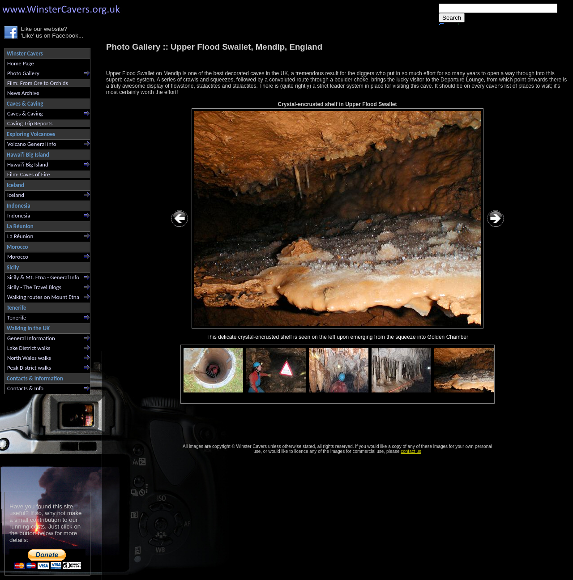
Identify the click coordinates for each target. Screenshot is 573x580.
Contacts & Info (25, 388)
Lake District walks (28, 348)
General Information (31, 338)
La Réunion (20, 236)
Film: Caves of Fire (28, 174)
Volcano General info (31, 144)
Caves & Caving (25, 113)
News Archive (23, 93)
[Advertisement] (44, 441)
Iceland (15, 195)
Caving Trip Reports (29, 123)
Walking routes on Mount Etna (43, 297)
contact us (411, 451)
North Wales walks (29, 357)
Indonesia (18, 215)
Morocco (17, 256)
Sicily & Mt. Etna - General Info (43, 277)
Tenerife (16, 317)
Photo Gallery (23, 73)
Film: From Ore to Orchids (37, 83)
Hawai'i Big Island (27, 164)
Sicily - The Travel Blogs (34, 287)
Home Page (20, 63)
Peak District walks (29, 367)
